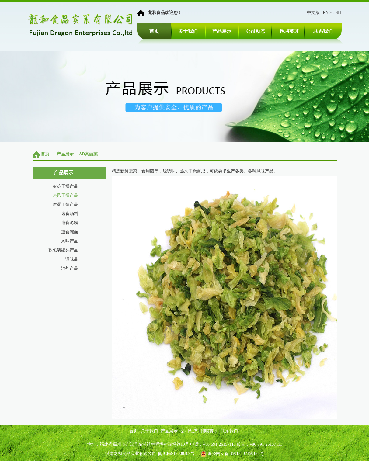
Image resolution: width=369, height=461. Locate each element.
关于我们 (188, 31)
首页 (154, 31)
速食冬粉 (69, 222)
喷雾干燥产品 (65, 204)
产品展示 (221, 31)
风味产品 (69, 241)
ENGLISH (332, 12)
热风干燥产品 (65, 195)
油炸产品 (69, 268)
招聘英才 (289, 31)
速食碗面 (69, 232)
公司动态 (255, 31)
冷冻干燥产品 (65, 186)
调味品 (71, 259)
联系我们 (323, 31)
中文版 (313, 12)
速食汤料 (69, 213)
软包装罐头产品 (63, 250)
